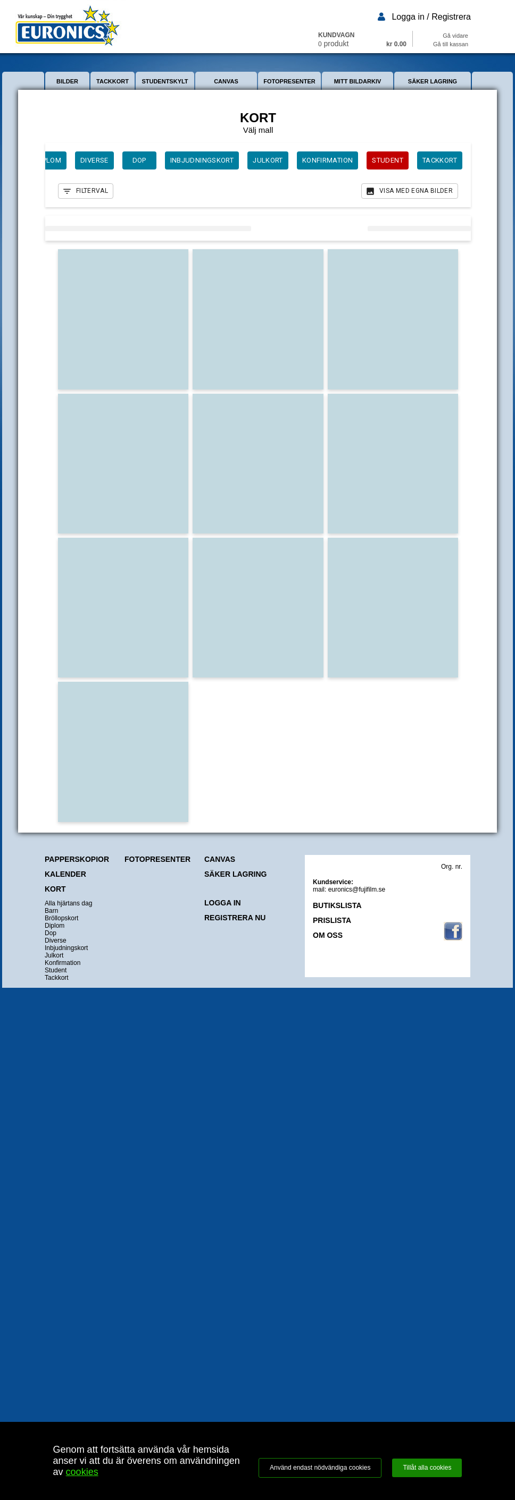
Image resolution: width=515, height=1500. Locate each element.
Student (56, 970)
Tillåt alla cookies (427, 1467)
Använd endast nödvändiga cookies (320, 1467)
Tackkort (57, 977)
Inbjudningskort (66, 948)
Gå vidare (455, 35)
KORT (55, 889)
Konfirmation (62, 963)
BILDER (67, 81)
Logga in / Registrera (431, 16)
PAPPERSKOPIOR (77, 859)
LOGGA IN (222, 903)
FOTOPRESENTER (289, 81)
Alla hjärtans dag (68, 903)
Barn (51, 910)
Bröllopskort (61, 918)
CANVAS (226, 81)
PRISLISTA (332, 920)
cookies (82, 1472)
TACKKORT (112, 81)
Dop (50, 933)
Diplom (54, 925)
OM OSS (328, 935)
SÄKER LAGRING (432, 81)
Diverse (56, 940)
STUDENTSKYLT (165, 81)
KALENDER (65, 874)
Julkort (54, 955)
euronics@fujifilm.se (357, 889)
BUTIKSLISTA (337, 905)
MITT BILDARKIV (357, 81)
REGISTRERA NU (234, 917)
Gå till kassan (450, 44)
